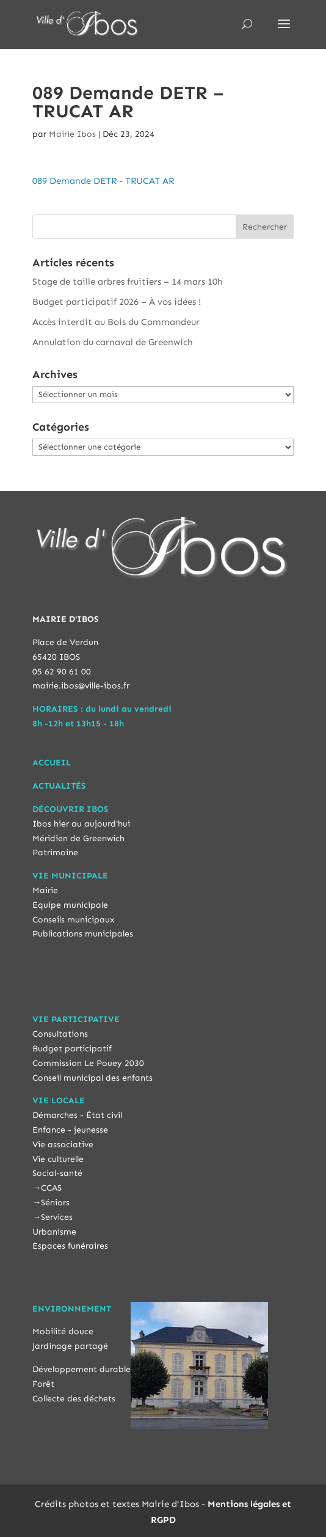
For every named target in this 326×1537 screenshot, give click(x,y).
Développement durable (81, 1369)
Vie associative (62, 1144)
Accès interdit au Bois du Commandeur (116, 321)
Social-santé (57, 1173)
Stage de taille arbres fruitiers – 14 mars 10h (127, 281)
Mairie (45, 890)
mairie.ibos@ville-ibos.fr (80, 686)
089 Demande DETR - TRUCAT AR (103, 180)
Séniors (55, 1202)
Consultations (60, 1034)
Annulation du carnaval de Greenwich (112, 342)
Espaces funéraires (70, 1246)
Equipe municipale (70, 905)
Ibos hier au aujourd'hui (81, 824)
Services (57, 1217)
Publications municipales (82, 934)
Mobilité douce (62, 1331)
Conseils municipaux (73, 920)
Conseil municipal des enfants (92, 1078)
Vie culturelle (58, 1159)
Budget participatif (72, 1048)
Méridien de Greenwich (78, 838)
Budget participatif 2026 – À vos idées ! (116, 301)
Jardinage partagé (70, 1346)
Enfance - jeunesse (70, 1130)
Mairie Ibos (72, 134)
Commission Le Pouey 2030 (88, 1063)
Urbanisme (54, 1232)
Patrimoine (55, 852)
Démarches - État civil (77, 1115)
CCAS (51, 1188)
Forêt (43, 1384)
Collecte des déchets (73, 1398)
